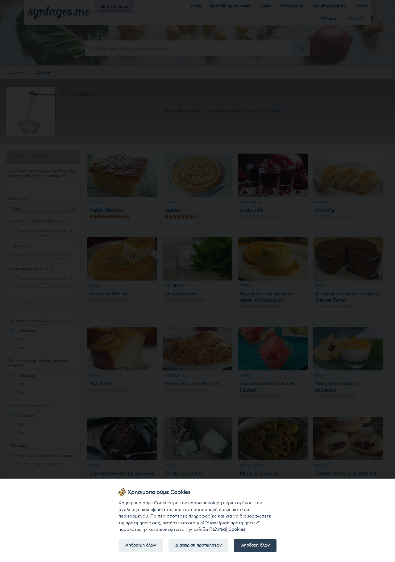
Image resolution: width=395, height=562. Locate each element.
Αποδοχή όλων (255, 545)
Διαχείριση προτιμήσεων (198, 545)
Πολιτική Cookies (227, 529)
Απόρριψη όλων (140, 545)
